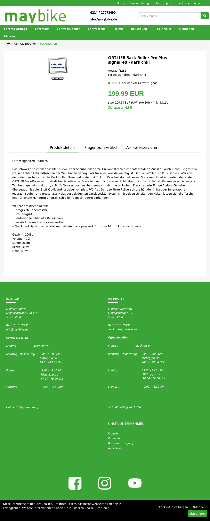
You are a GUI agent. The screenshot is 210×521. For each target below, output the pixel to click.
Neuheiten (186, 29)
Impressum (115, 448)
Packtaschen (48, 43)
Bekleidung (139, 29)
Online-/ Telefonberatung (22, 407)
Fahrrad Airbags (15, 29)
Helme (118, 29)
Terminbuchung (139, 3)
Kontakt (113, 433)
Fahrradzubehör (68, 29)
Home (120, 3)
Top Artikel (163, 29)
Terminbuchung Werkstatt (124, 407)
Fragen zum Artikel (100, 147)
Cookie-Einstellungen (173, 507)
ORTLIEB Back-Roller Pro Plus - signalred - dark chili (138, 60)
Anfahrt (198, 3)
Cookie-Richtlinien (97, 508)
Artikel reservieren (142, 147)
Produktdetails (62, 147)
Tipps (167, 3)
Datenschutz (116, 438)
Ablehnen (199, 507)
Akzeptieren (197, 513)
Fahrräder (42, 29)
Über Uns (182, 3)
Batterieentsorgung (120, 443)
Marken (9, 36)
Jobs (156, 3)
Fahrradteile (96, 29)
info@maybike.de (103, 19)
